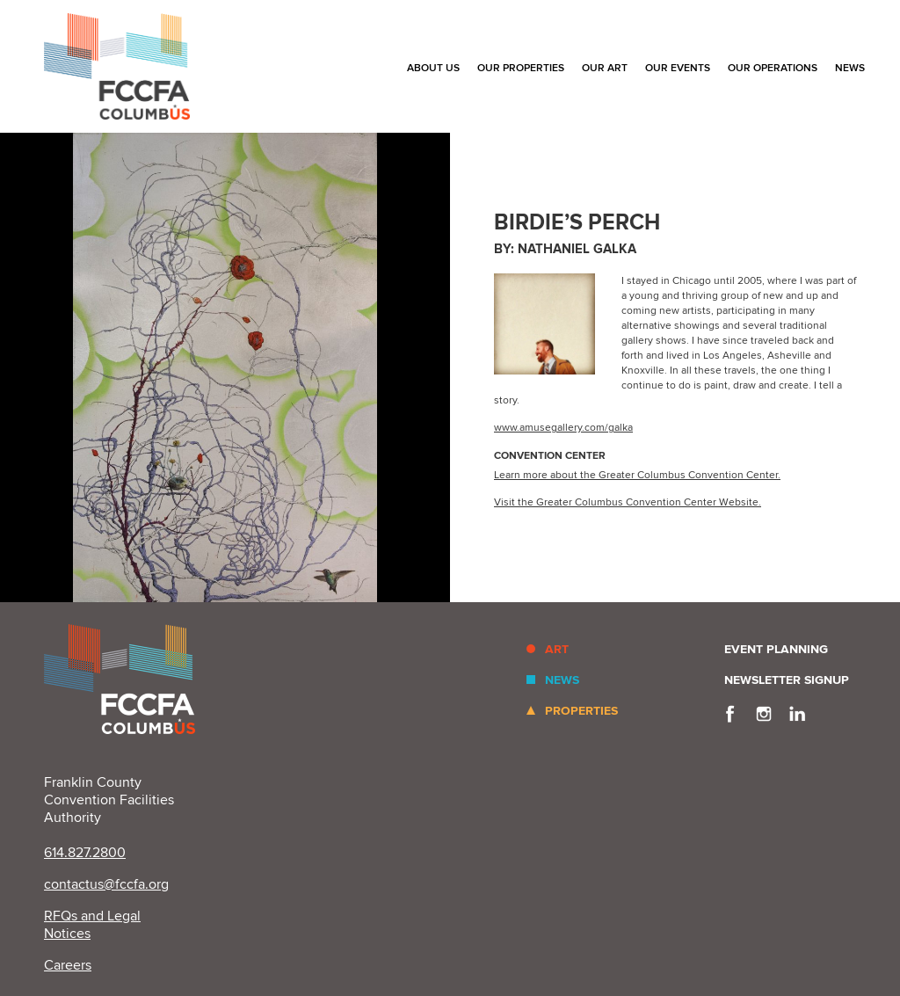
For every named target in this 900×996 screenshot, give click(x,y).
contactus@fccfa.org (106, 884)
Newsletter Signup (786, 679)
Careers (67, 965)
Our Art (605, 68)
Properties (581, 710)
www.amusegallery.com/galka (563, 427)
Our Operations (772, 68)
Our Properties (520, 68)
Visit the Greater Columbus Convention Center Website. (627, 502)
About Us (433, 68)
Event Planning (776, 649)
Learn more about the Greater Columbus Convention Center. (637, 475)
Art (557, 649)
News (850, 68)
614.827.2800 (85, 853)
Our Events (677, 68)
